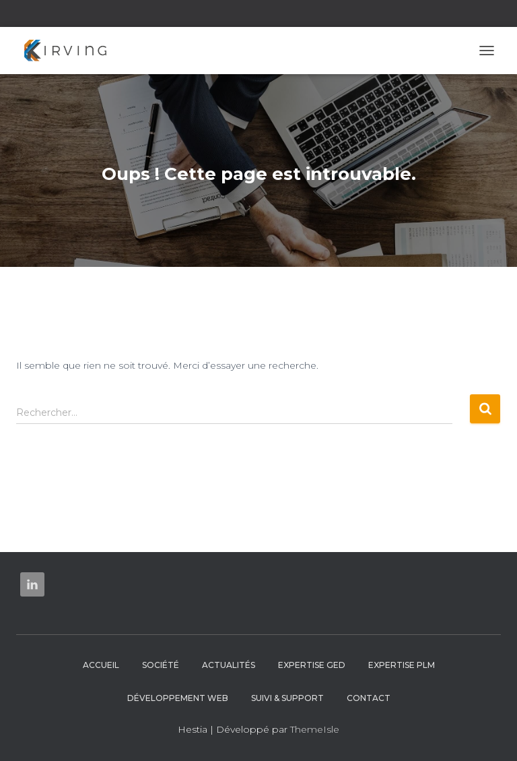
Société (160, 665)
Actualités (228, 665)
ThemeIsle (314, 729)
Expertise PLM (401, 665)
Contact (368, 698)
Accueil (101, 665)
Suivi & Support (287, 698)
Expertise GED (311, 665)
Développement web (177, 698)
